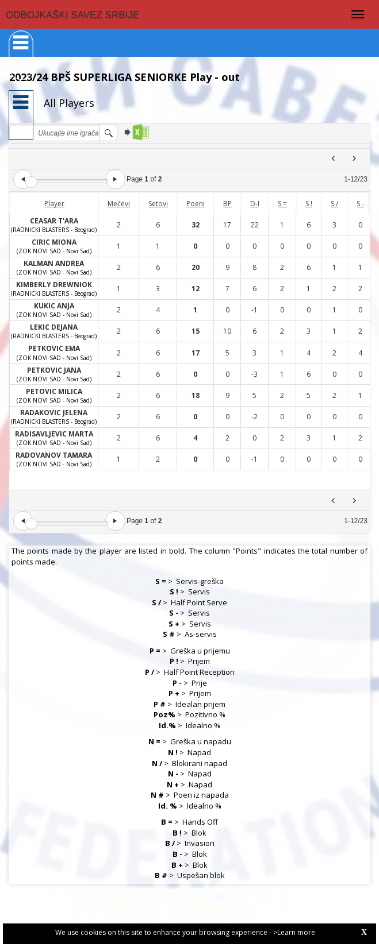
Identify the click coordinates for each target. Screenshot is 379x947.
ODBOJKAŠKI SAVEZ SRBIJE (72, 15)
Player (54, 203)
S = (282, 203)
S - (360, 203)
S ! (308, 203)
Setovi (158, 203)
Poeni (195, 203)
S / (334, 203)
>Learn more (294, 932)
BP (227, 203)
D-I (254, 203)
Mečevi (119, 203)
